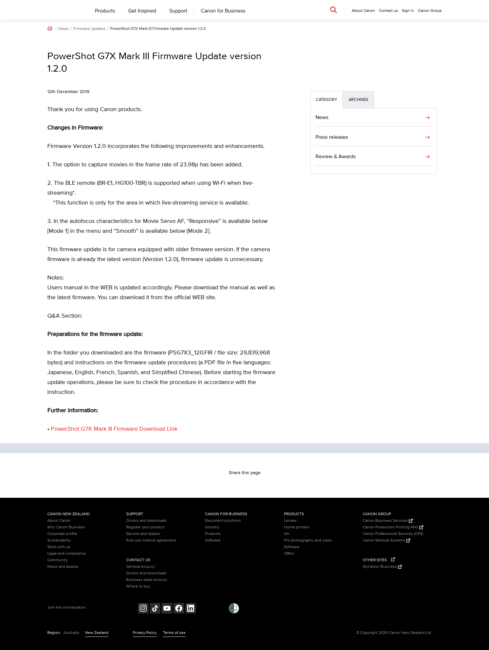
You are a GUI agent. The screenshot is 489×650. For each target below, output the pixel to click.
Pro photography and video (308, 540)
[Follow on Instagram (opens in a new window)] (143, 609)
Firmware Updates (89, 29)
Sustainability (59, 540)
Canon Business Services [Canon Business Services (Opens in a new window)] (388, 520)
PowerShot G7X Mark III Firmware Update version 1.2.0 (158, 29)
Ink (286, 533)
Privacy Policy (145, 632)
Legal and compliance (66, 553)
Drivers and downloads (146, 520)
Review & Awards (335, 156)
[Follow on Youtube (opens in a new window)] (167, 609)
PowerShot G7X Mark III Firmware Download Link (114, 429)
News (63, 29)
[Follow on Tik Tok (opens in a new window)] (155, 609)
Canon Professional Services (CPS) (393, 533)
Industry (212, 527)
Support (178, 11)
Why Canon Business (66, 527)
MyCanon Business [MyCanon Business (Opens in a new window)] (382, 566)
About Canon (59, 520)
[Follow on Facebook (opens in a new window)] (179, 609)
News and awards (63, 566)
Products (105, 11)
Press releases (331, 137)
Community (57, 560)
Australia (71, 632)
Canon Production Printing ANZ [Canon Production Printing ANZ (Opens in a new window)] (393, 527)
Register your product (145, 527)
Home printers (297, 527)
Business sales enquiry (146, 579)
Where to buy (138, 586)
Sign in (408, 10)
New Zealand (96, 632)
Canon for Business (223, 11)
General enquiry (140, 566)
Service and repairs (143, 533)
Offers (289, 553)
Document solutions (223, 520)
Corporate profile (62, 533)
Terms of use (174, 632)
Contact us (388, 10)
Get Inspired (142, 11)
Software (213, 540)
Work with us (58, 546)
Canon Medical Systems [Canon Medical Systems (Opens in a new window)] (386, 540)
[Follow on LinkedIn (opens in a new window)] (190, 609)
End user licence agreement (151, 540)
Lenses (290, 520)
